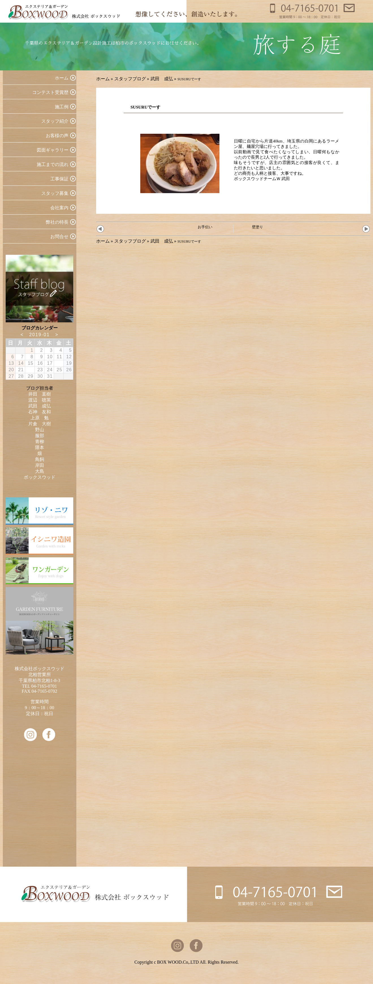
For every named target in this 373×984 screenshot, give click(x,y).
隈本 (39, 447)
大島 (39, 471)
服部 (39, 435)
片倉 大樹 (39, 423)
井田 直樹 (39, 394)
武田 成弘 (161, 78)
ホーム (103, 78)
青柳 (39, 441)
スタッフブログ (130, 78)
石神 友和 (39, 411)
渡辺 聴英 (39, 400)
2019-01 (39, 334)
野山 (39, 429)
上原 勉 (40, 417)
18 (59, 363)
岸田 (39, 465)
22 (30, 369)
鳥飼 (39, 459)
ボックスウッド (39, 477)
